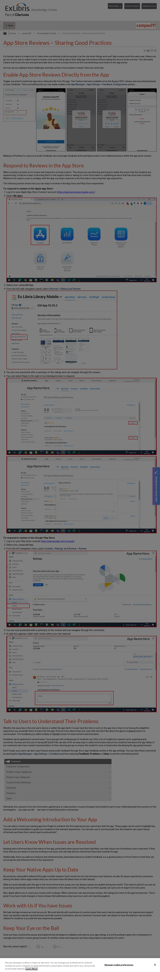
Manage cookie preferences (119, 965)
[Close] (155, 964)
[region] (80, 965)
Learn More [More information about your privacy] (31, 969)
